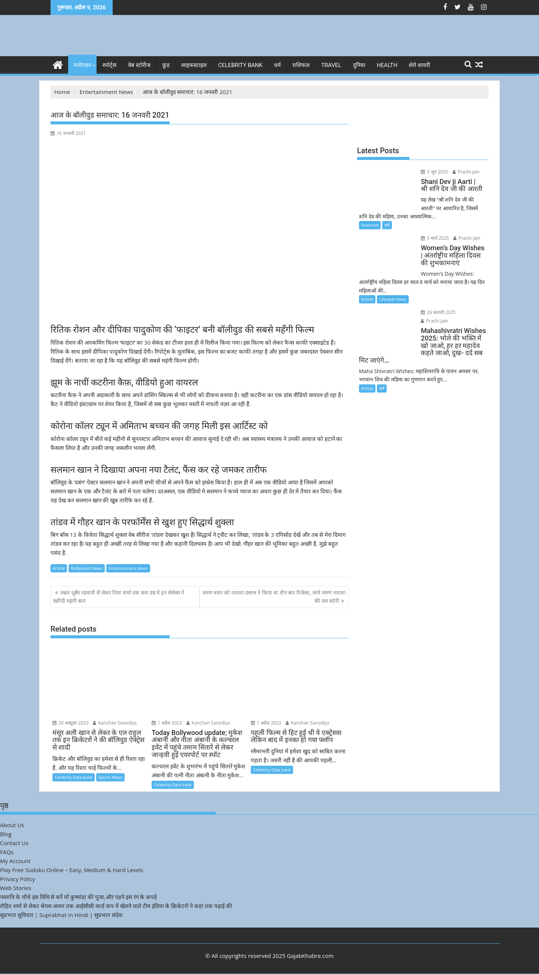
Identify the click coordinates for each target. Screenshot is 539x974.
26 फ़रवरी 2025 (437, 312)
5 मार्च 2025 (434, 238)
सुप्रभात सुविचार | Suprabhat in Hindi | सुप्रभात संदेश (61, 915)
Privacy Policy (17, 879)
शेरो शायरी (419, 65)
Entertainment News (128, 568)
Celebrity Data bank (73, 777)
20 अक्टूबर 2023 (70, 722)
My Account (15, 861)
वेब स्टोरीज (139, 65)
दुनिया (359, 65)
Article (59, 568)
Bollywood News (86, 568)
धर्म (277, 65)
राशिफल (301, 65)
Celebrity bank (240, 65)
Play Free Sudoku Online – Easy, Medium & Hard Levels (71, 870)
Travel (331, 65)
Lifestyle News (392, 299)
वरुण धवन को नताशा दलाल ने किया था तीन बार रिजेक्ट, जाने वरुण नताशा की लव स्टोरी (274, 596)
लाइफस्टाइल (194, 65)
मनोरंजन (82, 65)
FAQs (6, 852)
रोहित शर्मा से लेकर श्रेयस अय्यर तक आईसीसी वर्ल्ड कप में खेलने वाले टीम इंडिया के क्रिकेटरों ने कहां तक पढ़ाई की (116, 906)
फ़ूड (166, 65)
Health (387, 65)
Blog (6, 834)
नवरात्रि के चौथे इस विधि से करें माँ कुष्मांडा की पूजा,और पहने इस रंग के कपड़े (78, 897)
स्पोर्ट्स (109, 65)
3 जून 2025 (433, 172)
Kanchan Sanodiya (115, 722)
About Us (12, 825)
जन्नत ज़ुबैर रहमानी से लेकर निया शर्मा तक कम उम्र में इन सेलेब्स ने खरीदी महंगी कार (118, 596)
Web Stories (15, 888)
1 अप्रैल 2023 (167, 722)
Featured (369, 225)
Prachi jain (464, 172)
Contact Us (14, 843)
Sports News (110, 777)
